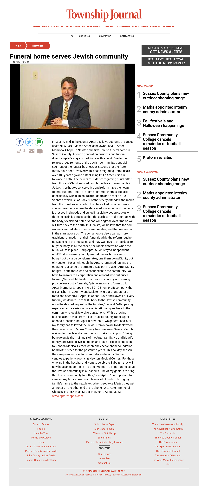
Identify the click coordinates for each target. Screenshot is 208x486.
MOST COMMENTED (148, 171)
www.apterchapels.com (67, 396)
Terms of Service (94, 474)
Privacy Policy (111, 474)
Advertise (105, 36)
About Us (84, 36)
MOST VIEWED (145, 85)
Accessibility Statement (130, 474)
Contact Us (127, 36)
